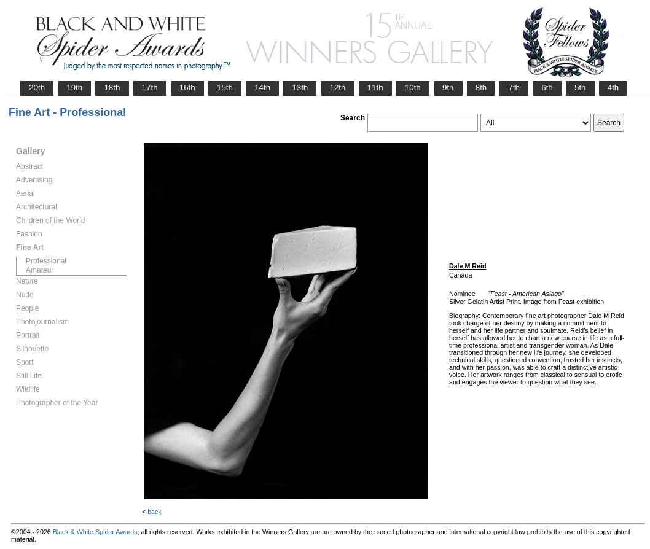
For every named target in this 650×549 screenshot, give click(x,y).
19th (74, 87)
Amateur (39, 270)
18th (112, 87)
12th (337, 87)
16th (187, 87)
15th (225, 87)
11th (375, 87)
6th (547, 87)
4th (613, 87)
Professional (46, 261)
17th (150, 87)
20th (37, 87)
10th (413, 87)
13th (300, 87)
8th (481, 87)
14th (262, 87)
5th (580, 87)
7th (514, 87)
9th (448, 87)
